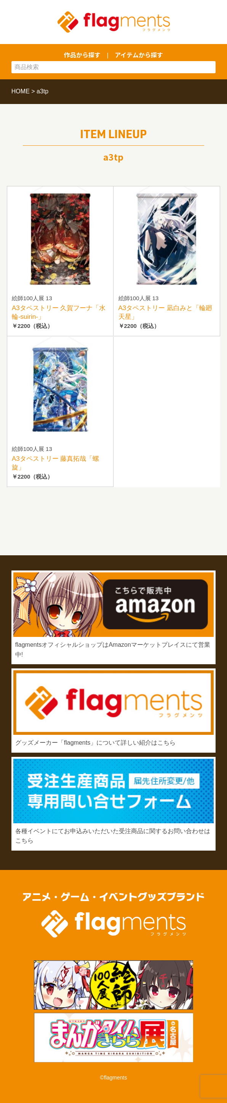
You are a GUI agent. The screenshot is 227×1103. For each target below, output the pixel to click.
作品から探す (82, 54)
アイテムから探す (139, 54)
